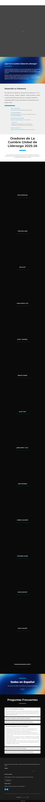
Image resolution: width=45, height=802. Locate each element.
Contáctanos (8, 780)
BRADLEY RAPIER (22, 375)
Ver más (22, 689)
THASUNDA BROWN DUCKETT (22, 664)
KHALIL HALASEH (22, 628)
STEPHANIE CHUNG (22, 556)
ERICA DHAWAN (22, 483)
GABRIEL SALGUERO (22, 520)
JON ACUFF (22, 267)
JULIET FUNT (22, 411)
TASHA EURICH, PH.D (22, 303)
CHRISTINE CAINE (22, 231)
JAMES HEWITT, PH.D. (22, 447)
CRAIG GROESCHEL (22, 195)
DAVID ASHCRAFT (22, 592)
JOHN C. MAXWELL (22, 339)
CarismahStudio (24, 797)
